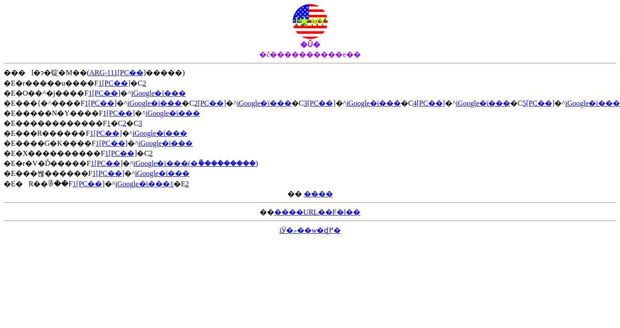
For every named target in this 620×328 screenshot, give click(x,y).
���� (318, 194)
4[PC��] (429, 103)
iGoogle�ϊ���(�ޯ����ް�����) (195, 163)
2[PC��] (210, 103)
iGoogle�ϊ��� (158, 93)
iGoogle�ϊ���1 (144, 184)
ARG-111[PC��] (117, 73)
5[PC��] (538, 103)
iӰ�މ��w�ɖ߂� (309, 230)
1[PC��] (114, 83)
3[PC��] (319, 103)
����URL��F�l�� (317, 212)
